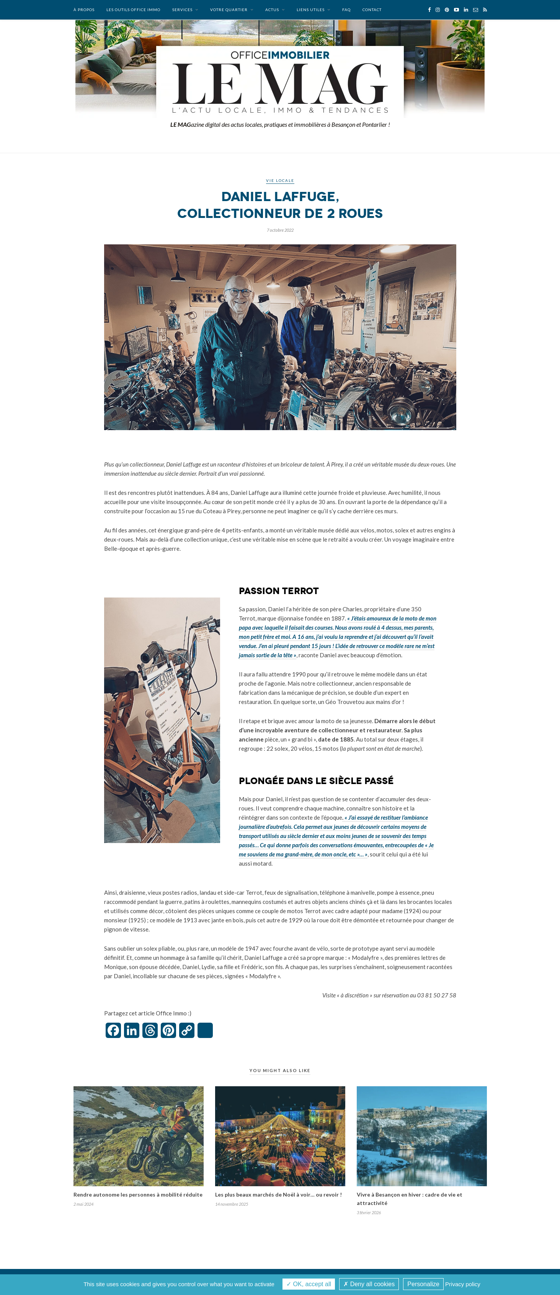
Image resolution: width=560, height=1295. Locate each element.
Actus (272, 9)
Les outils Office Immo (133, 9)
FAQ (346, 9)
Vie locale (280, 180)
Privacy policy (462, 1284)
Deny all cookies (369, 1284)
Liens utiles (311, 9)
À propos (84, 9)
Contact (372, 9)
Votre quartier (229, 9)
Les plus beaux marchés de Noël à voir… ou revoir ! (278, 1194)
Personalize (423, 1284)
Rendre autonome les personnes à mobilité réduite (137, 1194)
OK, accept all (308, 1284)
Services (182, 9)
